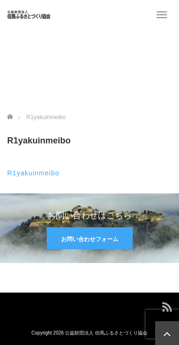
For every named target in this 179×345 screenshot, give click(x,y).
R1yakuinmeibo (33, 173)
